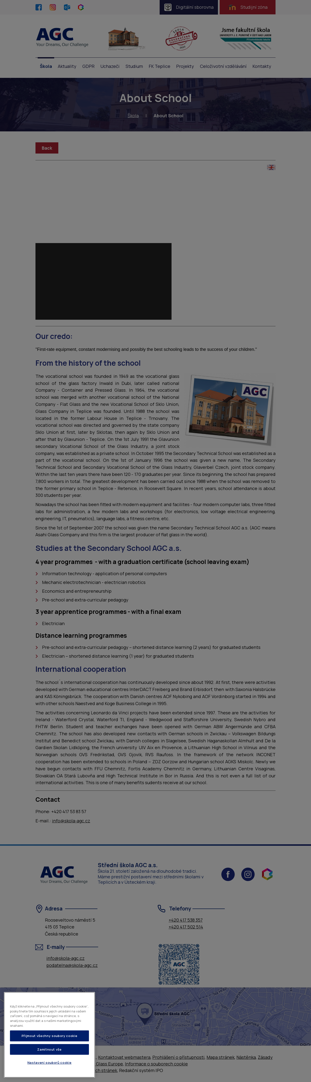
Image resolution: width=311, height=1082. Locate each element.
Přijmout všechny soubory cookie (49, 1036)
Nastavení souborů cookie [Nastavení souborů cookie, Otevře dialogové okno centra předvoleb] (49, 1062)
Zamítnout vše (49, 1049)
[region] (49, 1035)
